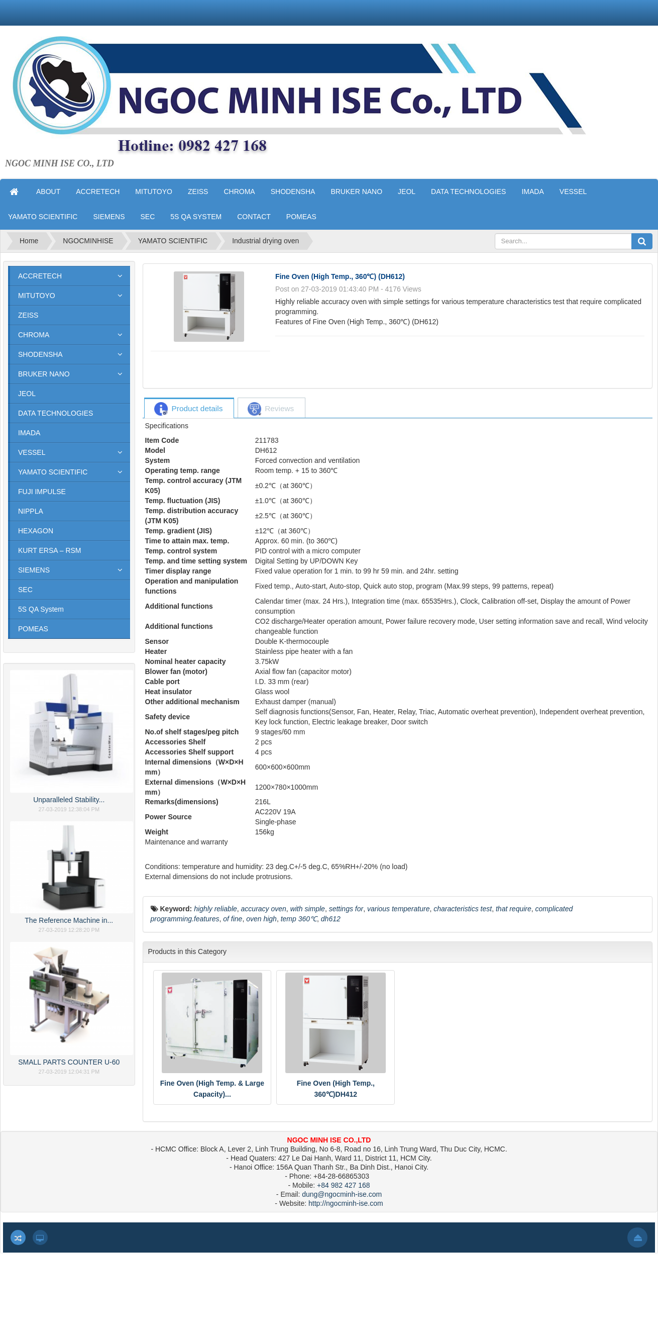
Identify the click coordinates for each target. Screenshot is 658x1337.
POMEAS (33, 629)
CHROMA (33, 335)
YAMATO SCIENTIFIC (52, 472)
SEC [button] (147, 217)
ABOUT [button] (48, 191)
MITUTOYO (36, 296)
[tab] (189, 409)
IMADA (29, 433)
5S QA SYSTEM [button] (196, 217)
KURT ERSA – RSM (49, 550)
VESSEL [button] (573, 191)
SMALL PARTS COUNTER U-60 (69, 1062)
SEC (25, 590)
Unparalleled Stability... (68, 800)
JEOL (27, 394)
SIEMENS (34, 570)
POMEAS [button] (301, 217)
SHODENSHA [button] (293, 191)
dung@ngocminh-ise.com (342, 1194)
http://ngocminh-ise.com (345, 1203)
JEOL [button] (406, 191)
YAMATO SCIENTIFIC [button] (42, 217)
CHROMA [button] (239, 191)
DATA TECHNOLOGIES (55, 413)
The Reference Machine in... (69, 920)
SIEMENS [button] (109, 217)
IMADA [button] (532, 191)
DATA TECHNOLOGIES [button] (468, 191)
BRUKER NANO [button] (356, 191)
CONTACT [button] (254, 217)
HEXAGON (35, 531)
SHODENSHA (40, 354)
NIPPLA (30, 511)
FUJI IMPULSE (42, 492)
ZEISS (28, 315)
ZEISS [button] (198, 191)
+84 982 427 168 (343, 1185)
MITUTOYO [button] (153, 191)
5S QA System (41, 609)
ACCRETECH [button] (98, 191)
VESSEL (31, 452)
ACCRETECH (40, 276)
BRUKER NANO (44, 374)
